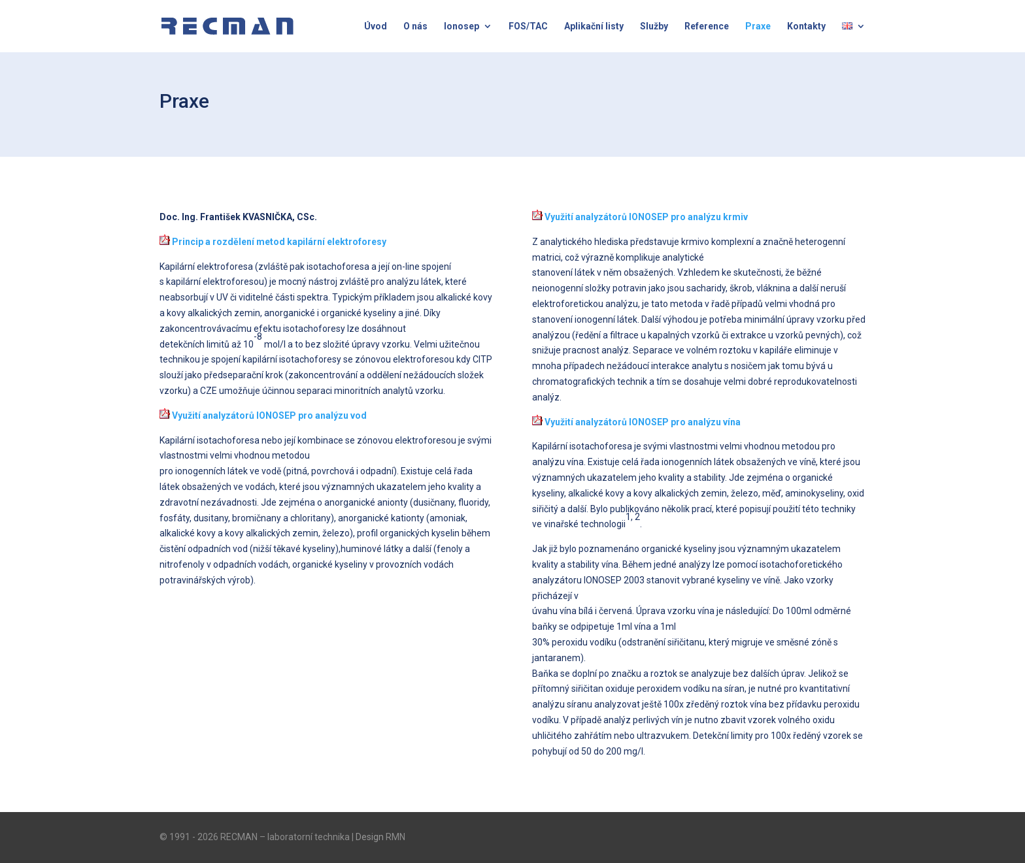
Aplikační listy (594, 26)
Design (370, 837)
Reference (706, 26)
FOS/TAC (528, 26)
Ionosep (461, 26)
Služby (654, 26)
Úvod (375, 26)
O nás (415, 26)
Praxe (758, 26)
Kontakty (806, 26)
